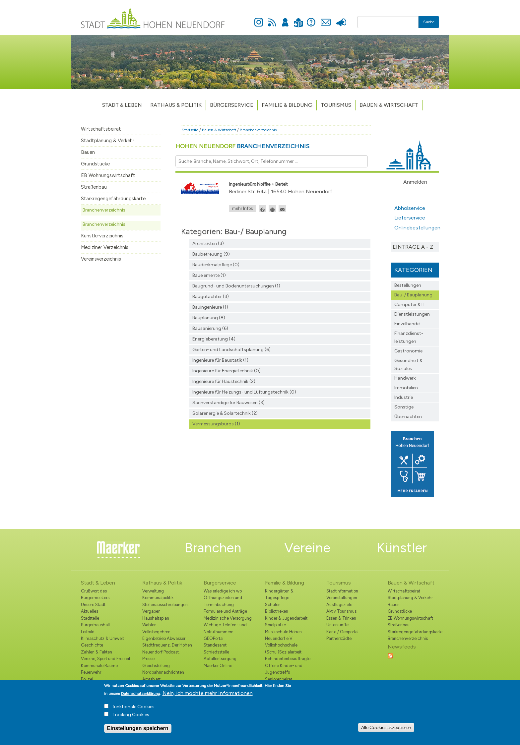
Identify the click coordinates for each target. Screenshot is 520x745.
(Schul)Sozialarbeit (283, 652)
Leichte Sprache (298, 19)
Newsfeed (272, 19)
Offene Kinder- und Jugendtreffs (283, 669)
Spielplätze (275, 624)
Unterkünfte (337, 624)
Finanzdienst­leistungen (408, 337)
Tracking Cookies (130, 717)
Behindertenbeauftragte (287, 658)
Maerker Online (218, 665)
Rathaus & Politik (176, 105)
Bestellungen (407, 285)
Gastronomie (408, 351)
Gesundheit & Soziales (408, 364)
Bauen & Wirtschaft (388, 105)
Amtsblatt (151, 679)
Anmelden (285, 19)
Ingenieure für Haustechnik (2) (223, 381)
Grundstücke (95, 164)
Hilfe (311, 19)
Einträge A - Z (413, 247)
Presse (341, 19)
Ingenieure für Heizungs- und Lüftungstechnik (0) (244, 392)
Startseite (190, 130)
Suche (428, 22)
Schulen (273, 604)
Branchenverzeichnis (104, 210)
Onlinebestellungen (416, 227)
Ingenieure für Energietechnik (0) (226, 371)
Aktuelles (89, 611)
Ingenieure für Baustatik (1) (220, 360)
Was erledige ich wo (223, 591)
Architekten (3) (208, 243)
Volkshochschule (281, 645)
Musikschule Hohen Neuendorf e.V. (283, 635)
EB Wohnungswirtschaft (108, 175)
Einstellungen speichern (137, 730)
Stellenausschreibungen (165, 604)
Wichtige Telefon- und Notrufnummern (225, 628)
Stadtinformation (342, 591)
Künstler (402, 548)
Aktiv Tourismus (341, 611)
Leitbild (88, 631)
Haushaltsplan (155, 618)
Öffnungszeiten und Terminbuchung (223, 601)
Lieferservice (409, 218)
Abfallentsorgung (220, 658)
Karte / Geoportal (342, 631)
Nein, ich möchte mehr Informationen (207, 695)
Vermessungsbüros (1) (216, 424)
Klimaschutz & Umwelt (102, 638)
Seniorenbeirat (278, 679)
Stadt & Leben (122, 105)
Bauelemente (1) (209, 275)
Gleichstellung (156, 665)
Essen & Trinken (341, 618)
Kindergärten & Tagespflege (279, 594)
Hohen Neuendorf (242, 146)
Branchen (212, 548)
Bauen (88, 152)
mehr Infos (242, 208)
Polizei (87, 679)
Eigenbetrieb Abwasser (163, 638)
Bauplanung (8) (208, 318)
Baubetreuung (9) (211, 254)
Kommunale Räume (99, 665)
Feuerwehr (91, 672)
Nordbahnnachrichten (163, 672)
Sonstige (404, 407)
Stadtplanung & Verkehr (107, 141)
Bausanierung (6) (210, 328)
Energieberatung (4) (213, 339)
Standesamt (215, 645)
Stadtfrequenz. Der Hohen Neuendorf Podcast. (167, 648)
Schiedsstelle (216, 652)
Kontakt (325, 19)
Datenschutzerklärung (140, 696)
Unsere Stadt (93, 604)
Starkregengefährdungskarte (113, 199)
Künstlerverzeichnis (102, 236)
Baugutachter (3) (210, 296)
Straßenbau (94, 187)
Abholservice (409, 208)
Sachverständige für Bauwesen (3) (228, 402)
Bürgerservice (231, 105)
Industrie (403, 397)
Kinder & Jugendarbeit (286, 618)
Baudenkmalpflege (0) (215, 265)
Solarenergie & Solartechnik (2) (225, 413)
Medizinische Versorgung (228, 618)
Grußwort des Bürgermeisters (95, 594)
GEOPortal (214, 638)
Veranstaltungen (341, 597)
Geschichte (92, 645)
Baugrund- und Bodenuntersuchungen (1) (236, 286)
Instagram (258, 19)
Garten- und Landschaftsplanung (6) (231, 349)
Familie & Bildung (287, 105)
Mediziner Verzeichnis (104, 247)
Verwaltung (153, 591)
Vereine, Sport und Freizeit (105, 658)
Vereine (307, 548)
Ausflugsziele (339, 604)
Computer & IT (409, 304)
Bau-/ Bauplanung (413, 295)
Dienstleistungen (412, 314)
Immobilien (406, 388)
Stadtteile (90, 618)
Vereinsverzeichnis (101, 259)
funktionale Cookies (133, 709)
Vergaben (151, 611)
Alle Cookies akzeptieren (386, 729)
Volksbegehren (156, 631)
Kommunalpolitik (157, 597)
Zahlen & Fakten (96, 652)
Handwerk (405, 378)
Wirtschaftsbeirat (101, 129)
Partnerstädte (339, 638)
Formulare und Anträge (225, 611)
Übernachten (408, 416)
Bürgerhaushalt (95, 624)
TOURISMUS (336, 105)
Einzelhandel (407, 324)
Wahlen (149, 624)
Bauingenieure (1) (210, 307)
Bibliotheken (276, 611)
